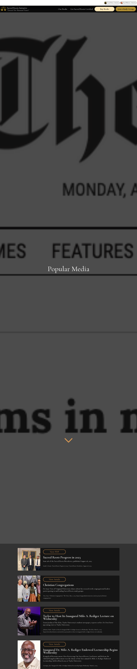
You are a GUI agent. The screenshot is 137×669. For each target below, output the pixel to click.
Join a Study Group (126, 9)
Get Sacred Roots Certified (81, 9)
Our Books (62, 9)
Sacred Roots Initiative (113, 3)
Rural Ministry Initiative (129, 3)
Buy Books (104, 9)
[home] (15, 9)
